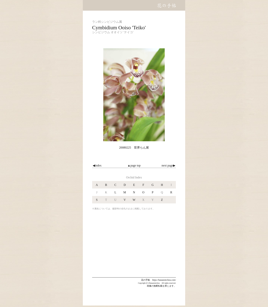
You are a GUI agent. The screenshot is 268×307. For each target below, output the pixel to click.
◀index (97, 165)
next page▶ (168, 165)
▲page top (134, 165)
